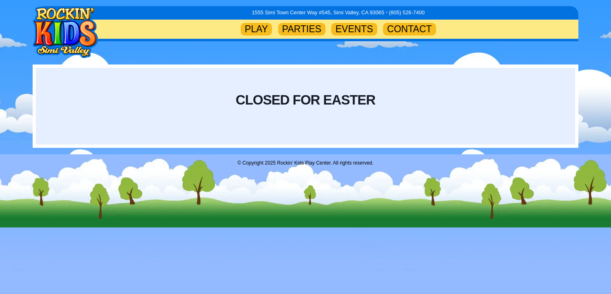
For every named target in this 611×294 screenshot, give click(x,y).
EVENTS (354, 29)
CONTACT (409, 29)
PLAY (256, 29)
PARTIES (301, 29)
